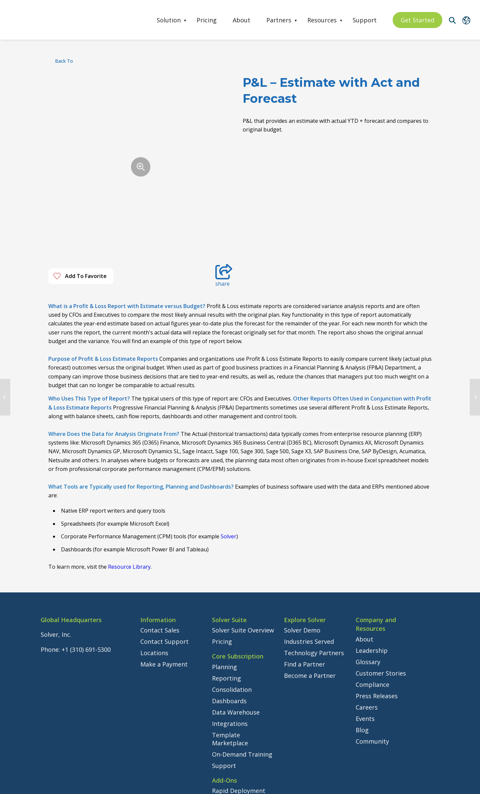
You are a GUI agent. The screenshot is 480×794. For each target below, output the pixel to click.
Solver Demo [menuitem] (302, 549)
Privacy (147, 786)
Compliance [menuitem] (372, 603)
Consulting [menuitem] (227, 721)
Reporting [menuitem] (226, 597)
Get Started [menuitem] (417, 20)
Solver (228, 455)
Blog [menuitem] (362, 648)
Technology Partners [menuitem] (314, 572)
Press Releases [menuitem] (377, 614)
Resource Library (129, 485)
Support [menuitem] (365, 20)
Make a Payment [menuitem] (164, 583)
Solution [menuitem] (169, 20)
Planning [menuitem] (224, 585)
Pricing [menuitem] (207, 20)
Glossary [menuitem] (368, 580)
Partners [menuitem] (278, 20)
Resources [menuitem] (322, 20)
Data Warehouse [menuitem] (236, 631)
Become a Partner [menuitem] (310, 594)
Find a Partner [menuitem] (304, 583)
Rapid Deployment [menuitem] (238, 710)
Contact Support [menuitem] (164, 560)
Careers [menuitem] (367, 626)
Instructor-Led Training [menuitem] (233, 736)
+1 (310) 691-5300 (86, 568)
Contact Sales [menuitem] (159, 549)
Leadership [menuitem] (372, 569)
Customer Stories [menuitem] (381, 592)
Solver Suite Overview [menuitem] (243, 549)
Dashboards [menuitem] (229, 619)
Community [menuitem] (372, 660)
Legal (130, 786)
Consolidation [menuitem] (232, 608)
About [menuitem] (241, 20)
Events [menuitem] (365, 637)
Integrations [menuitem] (230, 642)
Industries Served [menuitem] (309, 560)
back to (64, 61)
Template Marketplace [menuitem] (230, 657)
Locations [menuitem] (154, 572)
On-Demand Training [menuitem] (242, 673)
